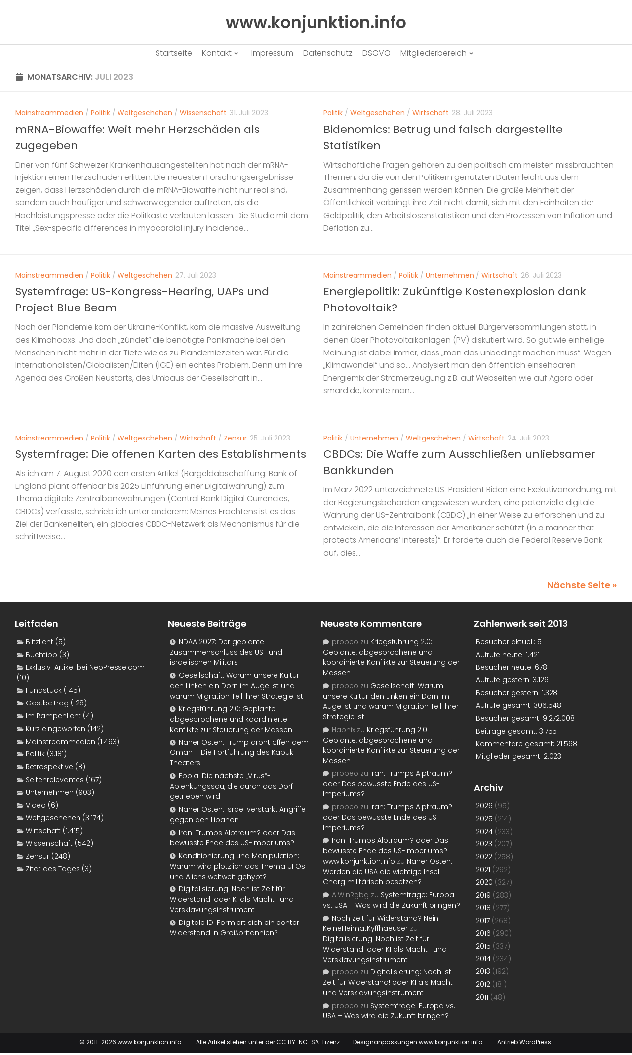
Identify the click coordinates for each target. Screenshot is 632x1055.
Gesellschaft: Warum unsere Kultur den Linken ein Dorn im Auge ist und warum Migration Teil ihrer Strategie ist (236, 685)
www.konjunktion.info (149, 1042)
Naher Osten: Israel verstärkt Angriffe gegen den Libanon (238, 814)
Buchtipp (41, 654)
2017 (483, 920)
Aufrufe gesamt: (505, 705)
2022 (484, 857)
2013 (483, 971)
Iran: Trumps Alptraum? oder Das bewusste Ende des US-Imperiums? (232, 838)
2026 (484, 806)
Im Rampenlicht (53, 716)
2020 (484, 882)
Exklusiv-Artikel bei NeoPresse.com (85, 667)
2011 (482, 997)
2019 (483, 895)
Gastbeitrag (47, 703)
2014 (483, 959)
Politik (100, 113)
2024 (484, 831)
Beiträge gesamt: (507, 731)
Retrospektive (49, 767)
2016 (483, 933)
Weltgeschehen (145, 113)
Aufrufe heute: (501, 654)
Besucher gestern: (509, 693)
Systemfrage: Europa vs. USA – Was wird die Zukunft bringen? (391, 900)
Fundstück (44, 690)
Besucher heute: (505, 667)
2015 (483, 946)
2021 (483, 870)
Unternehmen (450, 275)
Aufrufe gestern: (504, 680)
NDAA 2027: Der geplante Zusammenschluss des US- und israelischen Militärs (226, 652)
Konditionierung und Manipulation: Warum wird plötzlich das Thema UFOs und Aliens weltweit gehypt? (237, 866)
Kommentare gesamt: (516, 743)
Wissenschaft (203, 113)
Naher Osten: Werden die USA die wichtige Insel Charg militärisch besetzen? (387, 871)
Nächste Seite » (582, 585)
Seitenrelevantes (55, 780)
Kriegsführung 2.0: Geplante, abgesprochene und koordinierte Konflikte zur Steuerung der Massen (231, 719)
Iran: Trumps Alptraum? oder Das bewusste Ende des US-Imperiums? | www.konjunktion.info (387, 850)
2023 (484, 844)
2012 (483, 984)
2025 (484, 819)
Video (36, 805)
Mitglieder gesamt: (510, 756)
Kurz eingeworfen (55, 729)
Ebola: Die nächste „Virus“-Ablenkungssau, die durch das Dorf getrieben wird (231, 786)
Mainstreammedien (49, 113)
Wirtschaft (430, 113)
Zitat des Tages (53, 869)
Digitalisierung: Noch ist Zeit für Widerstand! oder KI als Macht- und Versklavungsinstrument (232, 899)
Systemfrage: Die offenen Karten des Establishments (160, 454)
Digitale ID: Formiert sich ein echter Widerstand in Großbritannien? (234, 928)
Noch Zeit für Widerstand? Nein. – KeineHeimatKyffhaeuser (384, 923)
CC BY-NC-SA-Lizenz (308, 1042)
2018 (483, 908)
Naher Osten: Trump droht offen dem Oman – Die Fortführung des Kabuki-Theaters (239, 752)
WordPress (535, 1042)
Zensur (235, 438)
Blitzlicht (39, 642)
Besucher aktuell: (506, 642)
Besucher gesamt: (509, 718)
